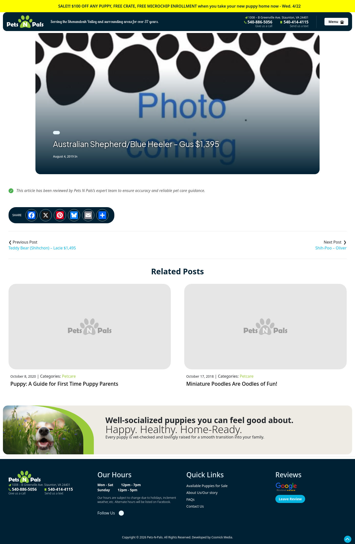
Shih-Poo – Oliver (331, 248)
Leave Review (290, 499)
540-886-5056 (258, 23)
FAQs (190, 499)
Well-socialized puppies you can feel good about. (200, 420)
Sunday (103, 490)
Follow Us (106, 513)
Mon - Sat (105, 484)
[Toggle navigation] (336, 21)
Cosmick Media (221, 537)
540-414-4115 (294, 23)
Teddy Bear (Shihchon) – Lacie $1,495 (42, 248)
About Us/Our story (202, 492)
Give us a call (263, 26)
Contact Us (195, 506)
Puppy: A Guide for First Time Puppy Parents (64, 383)
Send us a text (299, 26)
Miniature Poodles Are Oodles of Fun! (231, 383)
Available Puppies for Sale (207, 485)
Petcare (68, 376)
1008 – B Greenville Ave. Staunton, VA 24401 (277, 17)
